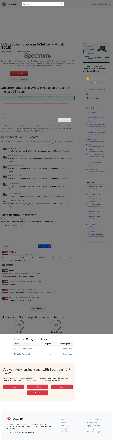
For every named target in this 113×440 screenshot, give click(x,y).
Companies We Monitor (94, 420)
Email (62, 387)
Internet (13, 387)
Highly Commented (93, 426)
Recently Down (92, 423)
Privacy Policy (65, 429)
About (63, 420)
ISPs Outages (91, 429)
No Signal (37, 387)
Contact (63, 423)
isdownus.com (16, 432)
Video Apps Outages (94, 432)
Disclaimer (64, 432)
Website (38, 393)
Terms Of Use (65, 426)
